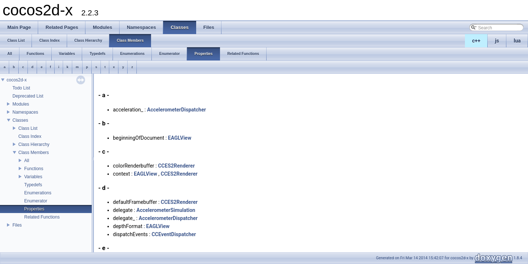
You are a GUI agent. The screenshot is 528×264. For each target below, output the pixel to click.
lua (517, 41)
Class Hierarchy (34, 144)
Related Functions (42, 217)
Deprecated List (27, 96)
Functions (33, 168)
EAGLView (179, 138)
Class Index (29, 136)
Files (17, 225)
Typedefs (33, 184)
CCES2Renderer (176, 166)
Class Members (33, 152)
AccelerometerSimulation (165, 210)
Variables (33, 176)
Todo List (21, 88)
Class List (27, 128)
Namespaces (25, 112)
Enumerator (35, 200)
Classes (20, 120)
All (26, 160)
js (497, 41)
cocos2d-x (17, 79)
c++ (476, 41)
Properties (34, 209)
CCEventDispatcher (173, 234)
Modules (20, 104)
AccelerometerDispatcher (176, 110)
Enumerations (37, 192)
